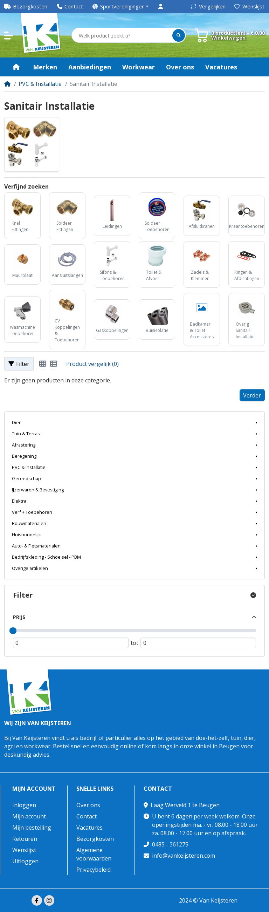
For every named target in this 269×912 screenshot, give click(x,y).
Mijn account (34, 788)
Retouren (24, 839)
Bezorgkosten (95, 839)
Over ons (88, 805)
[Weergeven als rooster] (42, 364)
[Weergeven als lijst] (53, 364)
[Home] (7, 84)
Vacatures (89, 827)
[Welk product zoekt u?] (122, 35)
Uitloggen (25, 861)
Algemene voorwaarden (93, 854)
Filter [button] (18, 364)
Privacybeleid (93, 869)
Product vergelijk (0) (92, 364)
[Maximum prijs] (198, 643)
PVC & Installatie (40, 84)
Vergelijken (208, 6)
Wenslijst (249, 6)
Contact (86, 816)
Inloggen (24, 805)
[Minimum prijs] (71, 643)
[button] (120, 6)
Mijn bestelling (31, 827)
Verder (252, 395)
